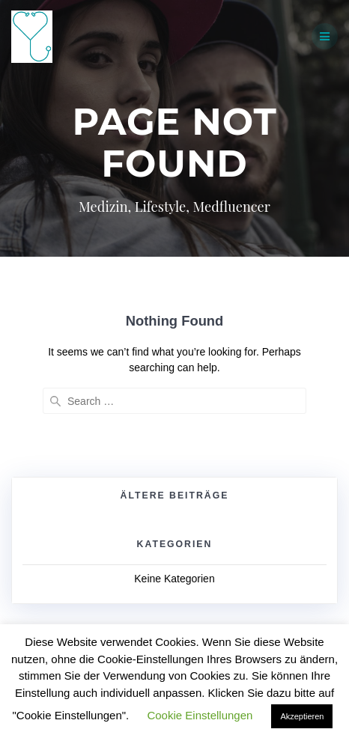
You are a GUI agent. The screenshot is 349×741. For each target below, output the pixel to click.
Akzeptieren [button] (302, 716)
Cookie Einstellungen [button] (199, 715)
